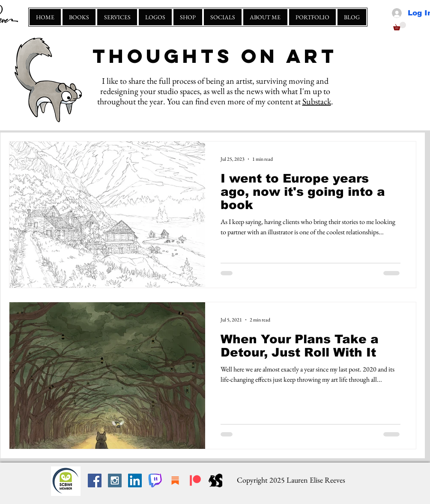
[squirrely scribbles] (215, 480)
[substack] (175, 480)
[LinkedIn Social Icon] (135, 480)
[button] (399, 26)
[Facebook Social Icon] (95, 480)
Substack (316, 101)
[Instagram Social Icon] (115, 480)
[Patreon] (195, 480)
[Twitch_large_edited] (155, 480)
